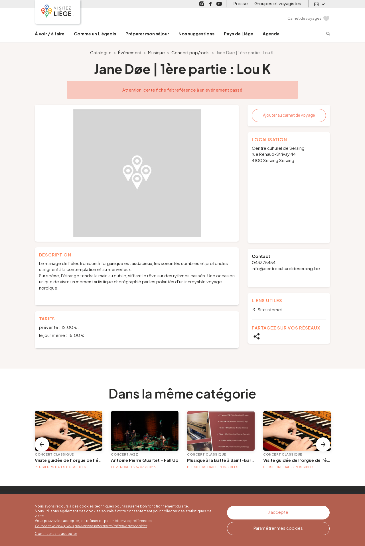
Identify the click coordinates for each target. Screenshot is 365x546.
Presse (241, 3)
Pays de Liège (238, 33)
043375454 (263, 262)
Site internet (270, 309)
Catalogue (100, 52)
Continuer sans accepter (56, 533)
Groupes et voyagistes (277, 3)
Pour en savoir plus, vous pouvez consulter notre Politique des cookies (91, 526)
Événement (129, 52)
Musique (156, 52)
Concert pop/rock (190, 52)
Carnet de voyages (304, 18)
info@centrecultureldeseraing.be (286, 268)
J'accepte (278, 511)
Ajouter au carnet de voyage (289, 115)
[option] (137, 173)
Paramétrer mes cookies (278, 527)
